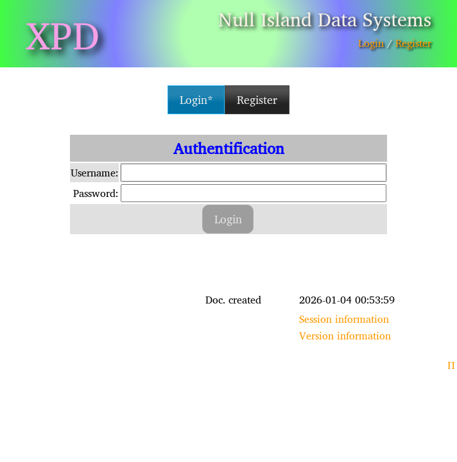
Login (371, 43)
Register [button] (257, 99)
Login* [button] (196, 99)
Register (413, 43)
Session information (344, 319)
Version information (345, 335)
